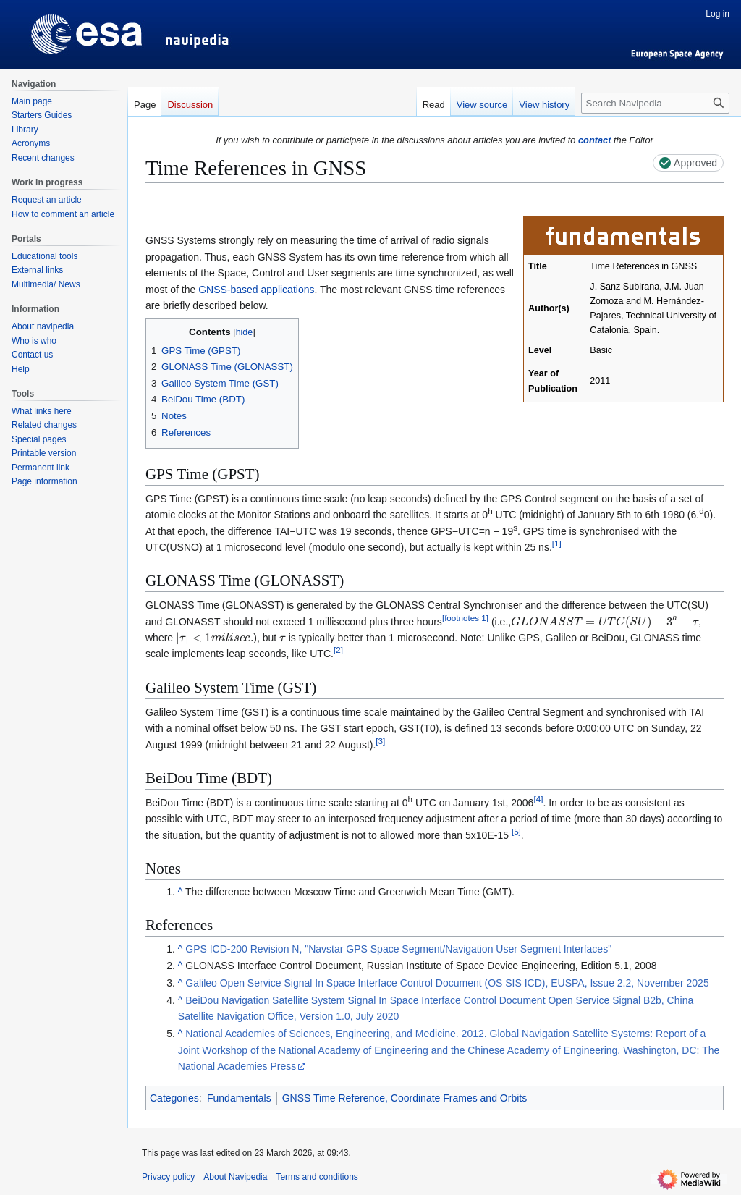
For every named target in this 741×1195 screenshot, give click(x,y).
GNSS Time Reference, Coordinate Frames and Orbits (404, 1098)
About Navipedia (235, 1177)
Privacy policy (168, 1177)
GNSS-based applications (256, 289)
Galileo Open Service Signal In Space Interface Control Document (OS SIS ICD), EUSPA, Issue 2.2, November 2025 (446, 983)
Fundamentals (239, 1098)
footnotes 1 (465, 617)
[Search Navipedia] (655, 103)
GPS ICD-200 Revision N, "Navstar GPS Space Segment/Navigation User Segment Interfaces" (398, 949)
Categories (174, 1098)
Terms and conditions (316, 1177)
